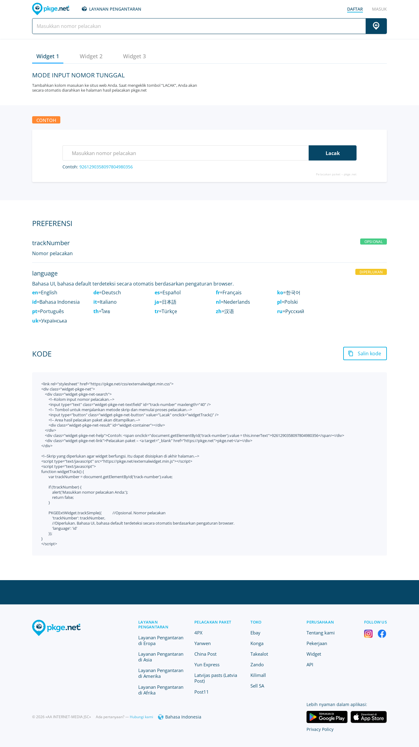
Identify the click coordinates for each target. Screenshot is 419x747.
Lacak (333, 153)
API (310, 664)
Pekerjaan (317, 643)
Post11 (201, 692)
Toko (255, 622)
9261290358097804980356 (106, 167)
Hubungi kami (141, 716)
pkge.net (350, 174)
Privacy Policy (320, 729)
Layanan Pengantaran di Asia (160, 657)
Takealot (259, 654)
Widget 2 (91, 56)
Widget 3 (134, 56)
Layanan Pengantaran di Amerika (160, 673)
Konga (256, 643)
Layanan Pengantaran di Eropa (160, 640)
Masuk (379, 9)
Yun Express (207, 664)
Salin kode (369, 353)
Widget (314, 654)
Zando (257, 664)
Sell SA (257, 686)
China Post (205, 654)
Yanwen (202, 643)
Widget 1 (47, 56)
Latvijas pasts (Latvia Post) (215, 678)
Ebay (255, 633)
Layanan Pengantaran (115, 9)
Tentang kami (321, 633)
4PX (198, 633)
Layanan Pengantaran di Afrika (160, 690)
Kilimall (258, 675)
